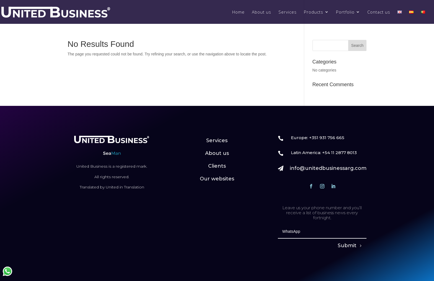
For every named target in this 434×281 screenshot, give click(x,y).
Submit (347, 245)
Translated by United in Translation (112, 187)
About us (261, 12)
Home (238, 12)
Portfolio (345, 12)
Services (287, 12)
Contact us (378, 12)
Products (313, 12)
